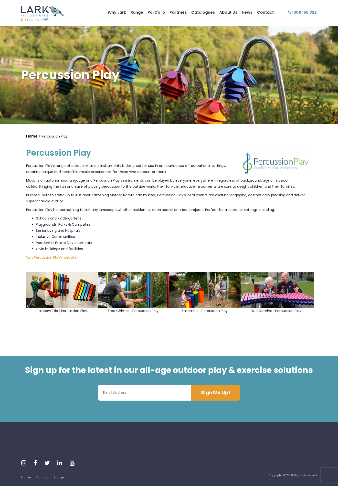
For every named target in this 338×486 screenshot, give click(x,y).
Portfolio (156, 12)
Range (136, 12)
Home (26, 477)
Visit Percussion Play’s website (51, 257)
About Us (228, 12)
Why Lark (117, 12)
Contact (265, 12)
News (247, 12)
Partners (178, 12)
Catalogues (203, 12)
